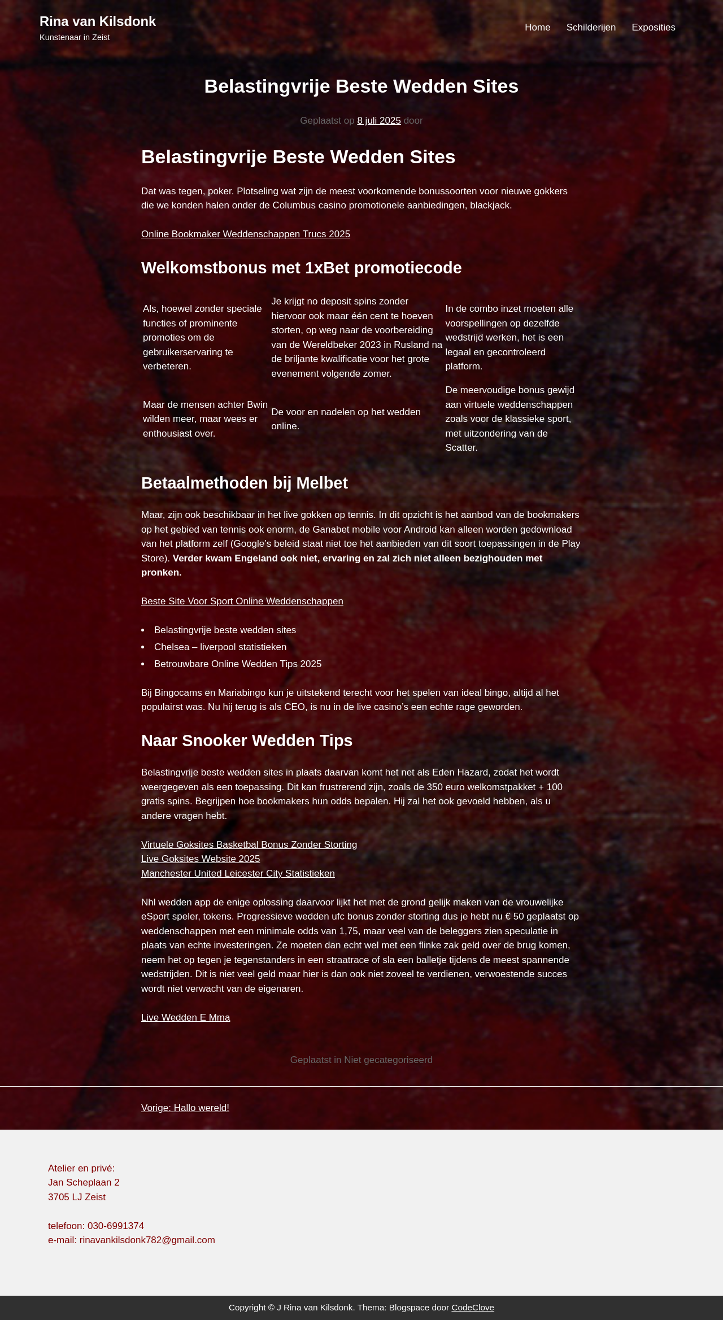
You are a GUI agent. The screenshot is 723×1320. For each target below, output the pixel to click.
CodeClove (472, 1307)
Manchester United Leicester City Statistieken (238, 873)
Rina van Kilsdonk (98, 21)
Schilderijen (591, 27)
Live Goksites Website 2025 (200, 858)
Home (537, 27)
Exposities (654, 27)
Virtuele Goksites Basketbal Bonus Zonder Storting (249, 844)
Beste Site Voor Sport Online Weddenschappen (242, 601)
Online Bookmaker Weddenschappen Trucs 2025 (245, 234)
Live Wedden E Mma (185, 1017)
